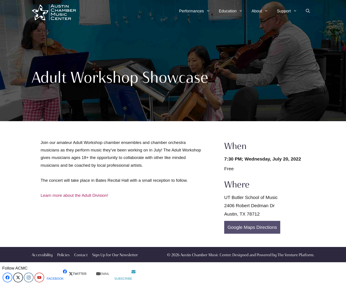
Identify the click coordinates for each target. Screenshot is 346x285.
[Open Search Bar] (307, 11)
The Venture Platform (295, 254)
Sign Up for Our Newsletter (115, 254)
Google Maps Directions (252, 227)
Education (233, 11)
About (262, 11)
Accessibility (42, 254)
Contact (81, 254)
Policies (63, 254)
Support (289, 11)
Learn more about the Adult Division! (74, 195)
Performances (196, 11)
